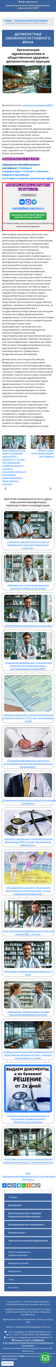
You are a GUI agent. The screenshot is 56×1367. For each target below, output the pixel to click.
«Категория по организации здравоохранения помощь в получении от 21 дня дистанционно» (28, 1144)
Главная (12, 1197)
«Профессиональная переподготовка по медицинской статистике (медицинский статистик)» (28, 529)
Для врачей (14, 1205)
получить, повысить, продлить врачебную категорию (25, 175)
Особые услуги (16, 1233)
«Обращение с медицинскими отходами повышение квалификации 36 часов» (28, 997)
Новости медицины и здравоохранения (19, 1253)
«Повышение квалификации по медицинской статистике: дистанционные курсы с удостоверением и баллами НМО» (28, 650)
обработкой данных (9, 1359)
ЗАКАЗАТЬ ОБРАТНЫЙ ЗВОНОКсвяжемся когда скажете (28, 216)
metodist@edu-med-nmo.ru (28, 208)
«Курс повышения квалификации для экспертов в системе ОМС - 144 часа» (28, 916)
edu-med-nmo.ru (28, 2)
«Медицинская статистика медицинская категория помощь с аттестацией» (28, 571)
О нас (11, 1279)
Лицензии (13, 1343)
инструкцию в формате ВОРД (37, 105)
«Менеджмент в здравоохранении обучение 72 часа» (28, 957)
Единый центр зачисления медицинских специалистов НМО (28, 7)
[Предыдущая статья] (5, 489)
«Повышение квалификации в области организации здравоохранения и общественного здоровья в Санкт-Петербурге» (28, 788)
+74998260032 (28, 195)
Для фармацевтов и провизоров (25, 1225)
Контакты (13, 1287)
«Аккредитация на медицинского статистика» (28, 610)
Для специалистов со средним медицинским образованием (24, 1215)
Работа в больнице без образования (28, 1241)
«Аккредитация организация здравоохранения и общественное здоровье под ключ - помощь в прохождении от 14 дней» (28, 1039)
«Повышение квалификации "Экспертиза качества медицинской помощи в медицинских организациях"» (28, 747)
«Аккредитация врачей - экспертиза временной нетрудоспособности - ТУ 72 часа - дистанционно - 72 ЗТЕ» (28, 697)
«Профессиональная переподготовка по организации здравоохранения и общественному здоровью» (28, 1093)
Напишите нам (21, 1340)
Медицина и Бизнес (18, 1263)
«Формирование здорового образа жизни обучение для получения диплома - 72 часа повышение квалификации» (28, 872)
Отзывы (22, 1343)
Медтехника (14, 1271)
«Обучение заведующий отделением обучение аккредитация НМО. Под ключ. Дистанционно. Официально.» (28, 827)
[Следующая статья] (50, 489)
